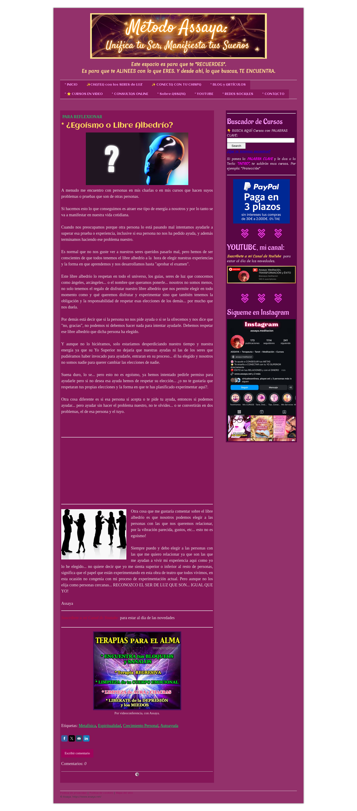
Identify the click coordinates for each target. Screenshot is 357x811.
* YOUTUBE (204, 94)
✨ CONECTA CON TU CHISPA (176, 84)
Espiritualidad (109, 725)
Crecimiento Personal (140, 725)
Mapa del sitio (124, 792)
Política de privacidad (73, 792)
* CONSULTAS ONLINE (130, 94)
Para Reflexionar (82, 116)
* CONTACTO (273, 94)
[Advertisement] (95, 469)
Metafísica (87, 725)
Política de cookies (101, 792)
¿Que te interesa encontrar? (248, 151)
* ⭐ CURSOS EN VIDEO (84, 94)
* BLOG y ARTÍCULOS (228, 84)
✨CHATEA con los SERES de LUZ (115, 84)
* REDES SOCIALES (237, 94)
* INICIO (71, 84)
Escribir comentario (77, 753)
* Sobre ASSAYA (171, 94)
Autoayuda (169, 725)
